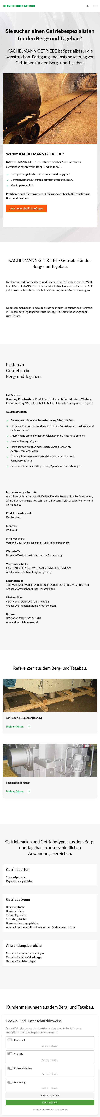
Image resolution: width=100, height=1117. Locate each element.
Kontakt (37, 1109)
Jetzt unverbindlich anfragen (26, 208)
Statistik (18, 1054)
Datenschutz (61, 1109)
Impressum (48, 1109)
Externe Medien (23, 1068)
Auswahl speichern (50, 1095)
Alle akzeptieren (50, 1102)
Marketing (19, 1082)
